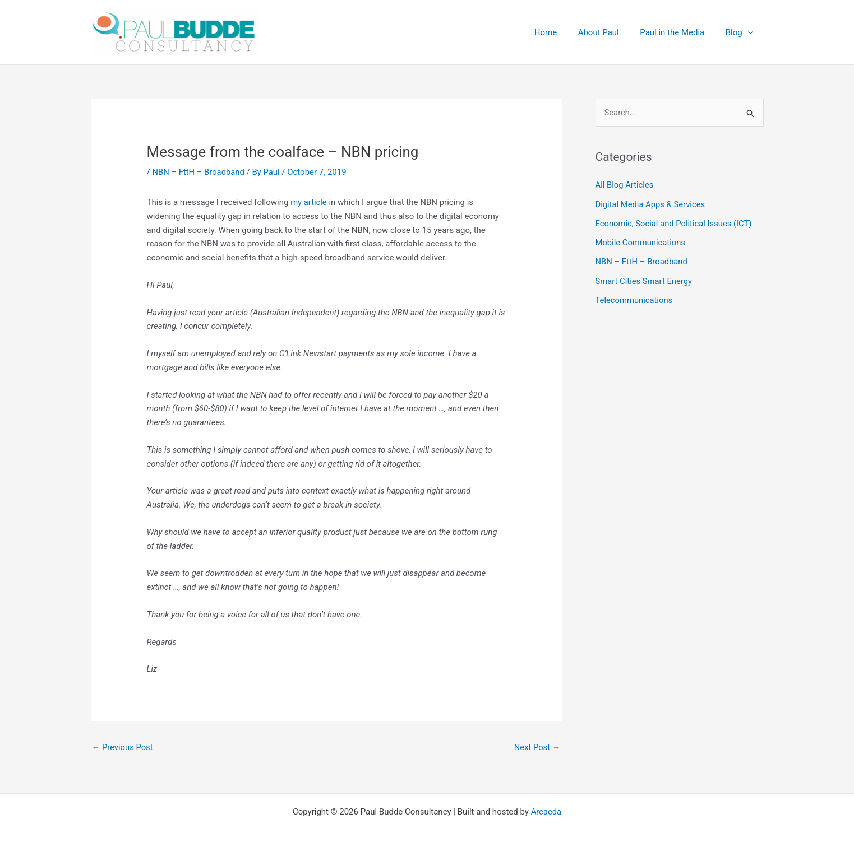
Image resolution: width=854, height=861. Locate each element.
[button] (750, 32)
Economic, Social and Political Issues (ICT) (675, 223)
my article (308, 202)
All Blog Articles (625, 185)
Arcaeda (545, 812)
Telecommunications (635, 299)
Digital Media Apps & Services (651, 204)
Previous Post (123, 747)
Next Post (536, 747)
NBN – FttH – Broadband (199, 172)
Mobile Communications (641, 242)
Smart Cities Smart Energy (645, 279)
